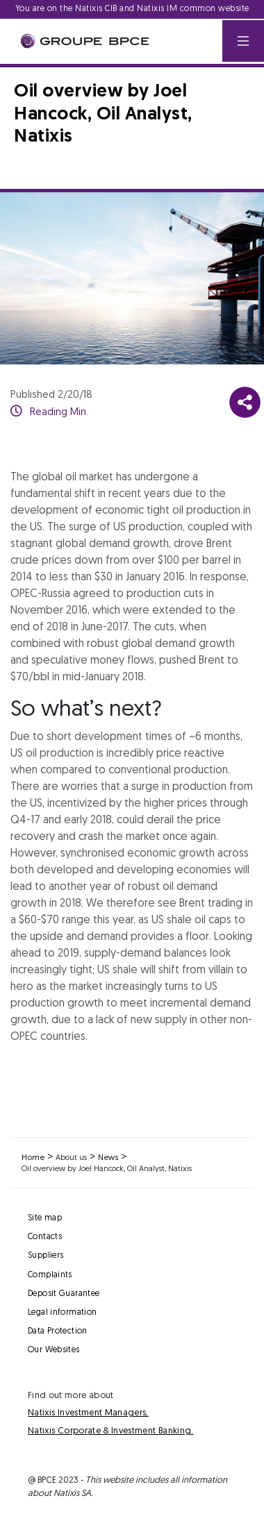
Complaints (50, 1275)
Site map (45, 1218)
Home (33, 1158)
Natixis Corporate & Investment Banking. (111, 1431)
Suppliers (45, 1256)
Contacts (45, 1237)
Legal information (62, 1313)
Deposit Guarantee (63, 1294)
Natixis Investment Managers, (88, 1413)
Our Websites (54, 1350)
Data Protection (58, 1331)
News (108, 1158)
